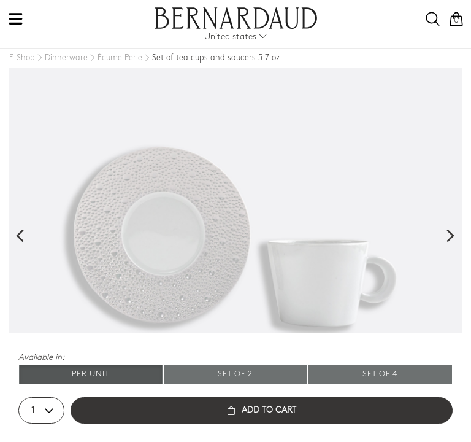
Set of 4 (379, 374)
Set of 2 (235, 374)
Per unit (90, 374)
